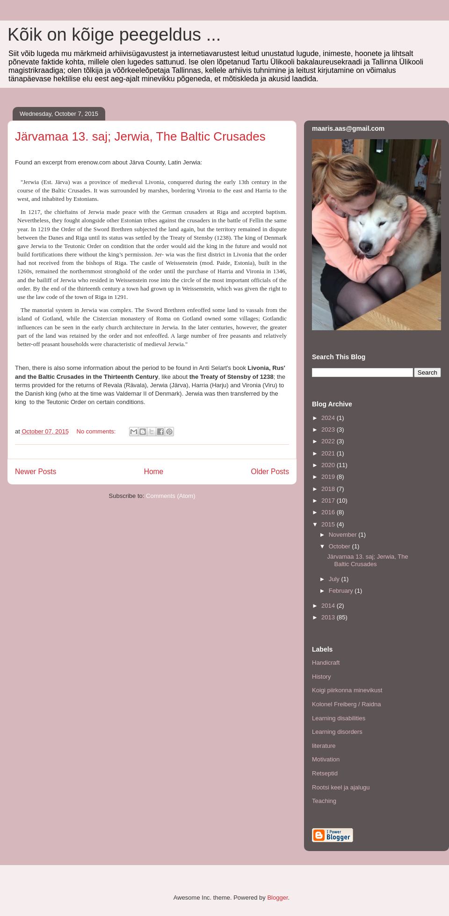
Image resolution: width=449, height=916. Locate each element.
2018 (329, 488)
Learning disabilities (338, 718)
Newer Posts (35, 472)
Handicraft (326, 662)
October (340, 546)
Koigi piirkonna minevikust (347, 690)
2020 (329, 465)
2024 (329, 417)
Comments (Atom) (170, 495)
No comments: (97, 431)
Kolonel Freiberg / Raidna (346, 704)
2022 (329, 441)
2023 (329, 429)
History (321, 676)
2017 (329, 500)
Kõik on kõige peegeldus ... (114, 34)
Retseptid (325, 773)
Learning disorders (337, 731)
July (335, 578)
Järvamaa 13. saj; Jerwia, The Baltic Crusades (140, 136)
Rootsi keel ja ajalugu (341, 787)
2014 (329, 605)
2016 (329, 512)
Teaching (324, 800)
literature (324, 745)
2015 (329, 524)
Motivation (326, 759)
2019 (329, 476)
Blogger (277, 897)
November (344, 534)
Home (154, 472)
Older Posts (270, 472)
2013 (329, 617)
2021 (329, 453)
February (342, 590)
